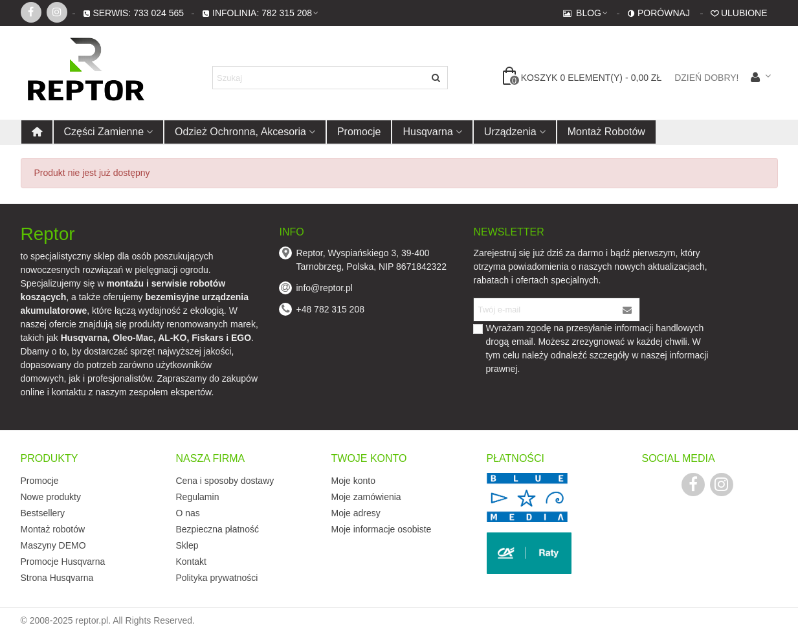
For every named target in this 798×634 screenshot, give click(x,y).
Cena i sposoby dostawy (225, 481)
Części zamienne (104, 131)
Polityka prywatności (217, 578)
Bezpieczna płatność (217, 529)
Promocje (359, 131)
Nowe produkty (51, 497)
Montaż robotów (606, 131)
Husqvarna (427, 131)
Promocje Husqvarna (63, 561)
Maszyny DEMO (53, 545)
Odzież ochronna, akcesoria (240, 131)
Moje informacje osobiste (381, 529)
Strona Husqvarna (57, 578)
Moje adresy (356, 513)
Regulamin (197, 497)
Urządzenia (510, 131)
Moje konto (353, 481)
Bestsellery (43, 513)
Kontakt (191, 561)
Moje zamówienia (366, 497)
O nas (188, 513)
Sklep (187, 545)
